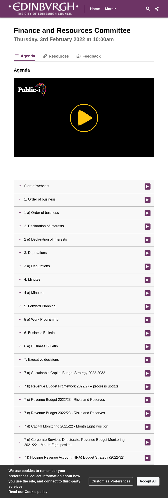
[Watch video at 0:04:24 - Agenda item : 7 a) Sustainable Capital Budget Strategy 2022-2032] (147, 373)
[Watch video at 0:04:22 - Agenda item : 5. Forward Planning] (147, 307)
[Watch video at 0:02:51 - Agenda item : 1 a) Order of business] (147, 213)
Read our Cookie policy (28, 492)
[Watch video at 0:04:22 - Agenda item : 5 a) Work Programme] (147, 320)
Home (95, 9)
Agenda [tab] (24, 56)
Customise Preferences (110, 481)
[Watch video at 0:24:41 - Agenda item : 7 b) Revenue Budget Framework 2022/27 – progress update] (147, 387)
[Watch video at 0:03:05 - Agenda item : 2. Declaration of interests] (147, 226)
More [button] (110, 8)
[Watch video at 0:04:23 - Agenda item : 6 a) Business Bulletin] (147, 347)
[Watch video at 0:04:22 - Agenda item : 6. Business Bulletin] (147, 333)
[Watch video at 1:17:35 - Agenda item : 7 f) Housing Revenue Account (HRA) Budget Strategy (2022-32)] (147, 458)
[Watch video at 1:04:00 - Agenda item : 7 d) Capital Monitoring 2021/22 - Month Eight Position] (147, 427)
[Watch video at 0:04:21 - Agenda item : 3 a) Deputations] (147, 267)
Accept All (148, 481)
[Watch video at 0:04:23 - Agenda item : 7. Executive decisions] (147, 360)
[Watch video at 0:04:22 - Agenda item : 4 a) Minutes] (147, 293)
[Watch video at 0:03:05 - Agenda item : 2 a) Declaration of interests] (147, 240)
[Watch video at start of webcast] (147, 186)
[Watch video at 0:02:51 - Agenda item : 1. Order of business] (147, 200)
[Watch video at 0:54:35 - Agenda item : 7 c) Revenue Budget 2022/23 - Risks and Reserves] (147, 400)
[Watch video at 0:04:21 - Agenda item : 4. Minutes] (147, 280)
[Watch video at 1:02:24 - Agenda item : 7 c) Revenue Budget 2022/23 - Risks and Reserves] (147, 413)
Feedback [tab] (88, 56)
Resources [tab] (55, 56)
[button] (148, 9)
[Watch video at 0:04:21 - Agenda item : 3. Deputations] (147, 253)
